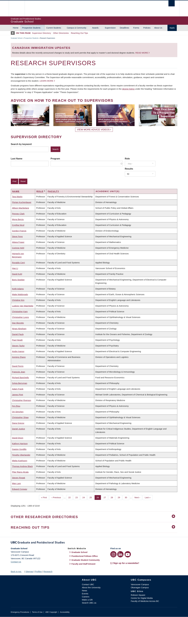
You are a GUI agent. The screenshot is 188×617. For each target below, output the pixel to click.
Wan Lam (16, 483)
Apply (172, 28)
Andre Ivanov (18, 351)
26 (99, 497)
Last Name (16, 158)
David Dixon (17, 438)
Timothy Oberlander (21, 455)
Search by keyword (21, 144)
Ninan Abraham (19, 328)
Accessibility (65, 612)
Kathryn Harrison (20, 443)
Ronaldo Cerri (18, 262)
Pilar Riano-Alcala (20, 472)
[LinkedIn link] (120, 554)
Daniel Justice (18, 429)
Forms (136, 28)
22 (70, 497)
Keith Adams (18, 289)
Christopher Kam (20, 311)
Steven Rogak (18, 478)
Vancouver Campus (140, 584)
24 (84, 497)
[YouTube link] (128, 554)
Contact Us (16, 562)
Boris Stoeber (18, 279)
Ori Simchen (18, 411)
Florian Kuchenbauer (21, 202)
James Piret (17, 394)
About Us (158, 28)
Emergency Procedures (20, 612)
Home (15, 28)
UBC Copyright (51, 612)
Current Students (53, 28)
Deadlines (124, 28)
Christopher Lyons (20, 317)
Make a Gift (87, 600)
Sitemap (29, 571)
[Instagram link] (113, 554)
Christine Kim (18, 300)
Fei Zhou (16, 406)
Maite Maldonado (20, 294)
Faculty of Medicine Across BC (145, 601)
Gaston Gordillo (19, 449)
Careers (85, 596)
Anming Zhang (19, 357)
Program (55, 158)
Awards (95, 28)
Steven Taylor (18, 345)
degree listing (128, 89)
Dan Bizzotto (18, 323)
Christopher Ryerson (21, 400)
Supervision (110, 28)
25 (91, 497)
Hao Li (15, 268)
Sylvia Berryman (19, 383)
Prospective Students (31, 28)
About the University (91, 587)
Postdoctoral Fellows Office (84, 556)
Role (127, 158)
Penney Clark (18, 213)
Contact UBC (88, 584)
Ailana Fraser (18, 242)
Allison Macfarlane (20, 208)
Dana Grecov (18, 423)
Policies (147, 28)
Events (85, 593)
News (84, 590)
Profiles (38, 571)
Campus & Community (76, 28)
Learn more (46, 81)
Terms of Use (37, 612)
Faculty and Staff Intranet (83, 564)
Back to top (17, 571)
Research (47, 571)
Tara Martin (17, 196)
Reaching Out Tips (79, 33)
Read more (142, 53)
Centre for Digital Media (142, 598)
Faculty (53, 191)
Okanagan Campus (140, 587)
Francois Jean (18, 372)
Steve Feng (17, 236)
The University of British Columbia (17, 8)
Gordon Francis (19, 231)
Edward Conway (19, 489)
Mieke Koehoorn (19, 460)
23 (77, 497)
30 (127, 497)
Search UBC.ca (89, 603)
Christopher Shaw (20, 417)
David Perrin (18, 366)
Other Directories (61, 33)
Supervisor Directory (41, 33)
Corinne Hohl (18, 248)
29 (120, 497)
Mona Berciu (18, 219)
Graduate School (16, 38)
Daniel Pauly (18, 334)
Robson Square (138, 595)
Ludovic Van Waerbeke (22, 306)
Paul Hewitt (17, 340)
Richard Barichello (20, 377)
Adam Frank (17, 389)
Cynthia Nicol (18, 225)
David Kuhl (17, 274)
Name (16, 191)
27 (106, 497)
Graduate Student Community (85, 560)
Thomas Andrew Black (22, 466)
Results (129, 168)
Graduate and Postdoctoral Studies (94, 543)
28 (113, 497)
